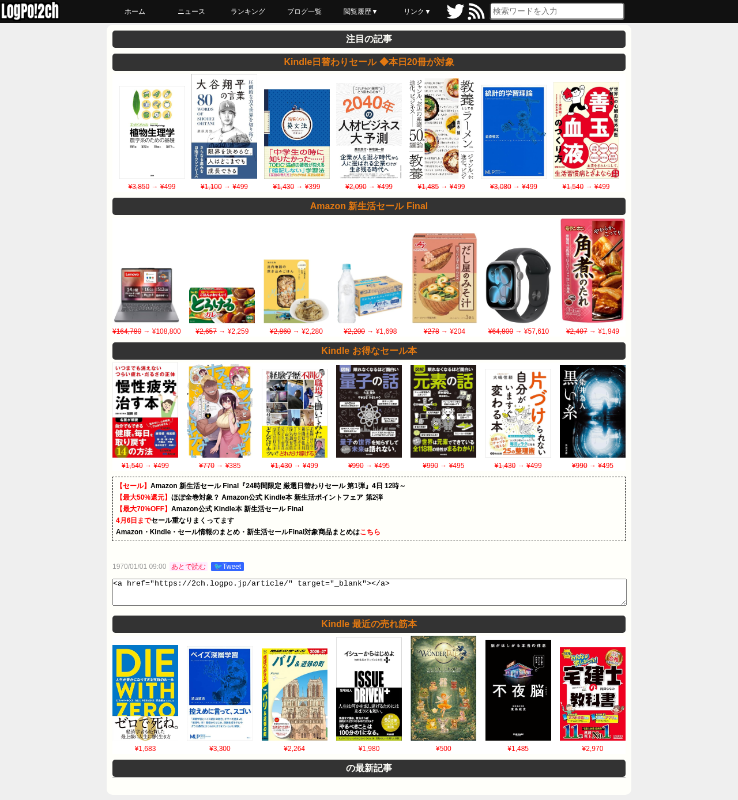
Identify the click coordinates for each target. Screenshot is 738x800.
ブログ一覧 (304, 11)
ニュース (191, 11)
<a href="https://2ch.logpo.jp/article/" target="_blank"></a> (369, 595)
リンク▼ (417, 11)
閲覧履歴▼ (361, 11)
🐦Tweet (227, 567)
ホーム (135, 11)
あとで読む (188, 567)
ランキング (248, 11)
